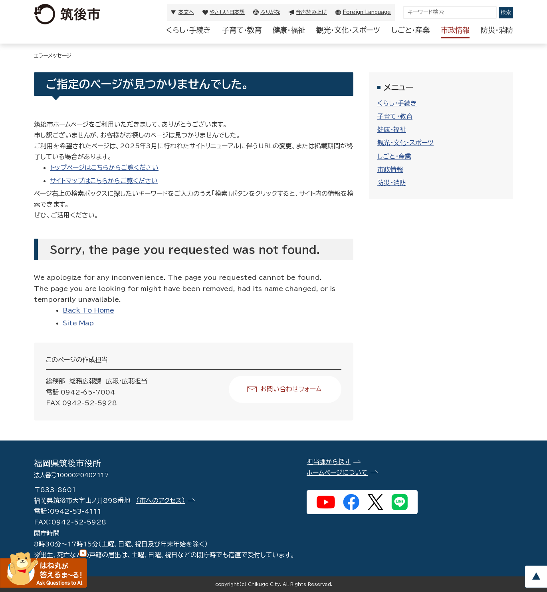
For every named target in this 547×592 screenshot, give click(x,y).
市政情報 (455, 30)
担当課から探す (329, 461)
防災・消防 (497, 30)
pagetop (536, 576)
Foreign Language (367, 12)
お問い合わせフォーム (290, 389)
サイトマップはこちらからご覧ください (104, 180)
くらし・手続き (188, 30)
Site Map (78, 323)
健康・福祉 (289, 30)
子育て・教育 (242, 30)
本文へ (186, 12)
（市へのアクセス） (160, 500)
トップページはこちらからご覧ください (104, 167)
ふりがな (270, 12)
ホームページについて (337, 472)
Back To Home (88, 310)
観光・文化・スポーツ (348, 30)
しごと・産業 (410, 30)
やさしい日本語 (227, 12)
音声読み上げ (311, 12)
